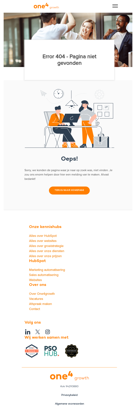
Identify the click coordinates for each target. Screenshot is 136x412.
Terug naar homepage (69, 190)
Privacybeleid (69, 395)
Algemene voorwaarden (69, 404)
